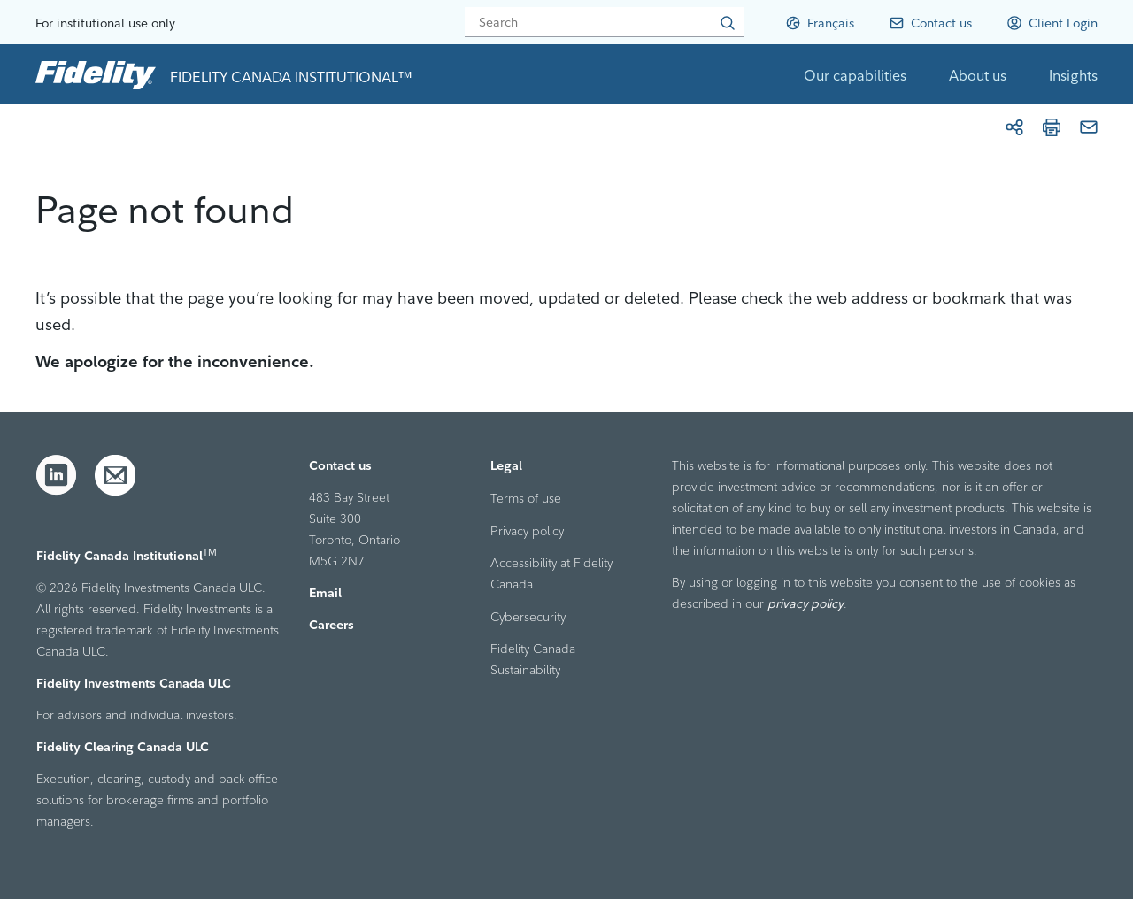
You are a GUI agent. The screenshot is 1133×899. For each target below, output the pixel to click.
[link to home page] (95, 74)
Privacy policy (527, 531)
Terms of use (525, 498)
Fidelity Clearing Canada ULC (122, 747)
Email (325, 593)
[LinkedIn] (56, 475)
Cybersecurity (528, 617)
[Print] (1051, 127)
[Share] (1014, 127)
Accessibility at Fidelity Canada (551, 573)
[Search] (604, 22)
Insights (1073, 75)
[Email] (1089, 127)
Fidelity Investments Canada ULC (133, 683)
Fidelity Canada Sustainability (532, 659)
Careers (331, 625)
